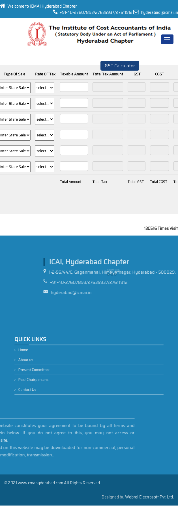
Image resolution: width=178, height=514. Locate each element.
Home (37, 353)
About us (39, 361)
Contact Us (40, 384)
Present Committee (45, 369)
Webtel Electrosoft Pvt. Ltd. (149, 497)
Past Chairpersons (45, 376)
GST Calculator (120, 65)
